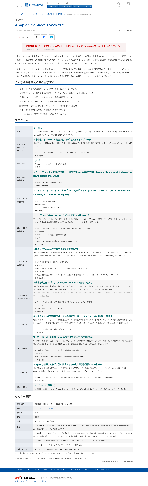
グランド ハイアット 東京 (44, 408)
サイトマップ (105, 470)
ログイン (29, 470)
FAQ (70, 470)
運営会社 (45, 481)
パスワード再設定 (41, 470)
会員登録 (20, 470)
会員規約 (78, 470)
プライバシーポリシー (32, 481)
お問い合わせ (19, 481)
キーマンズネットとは (57, 470)
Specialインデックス (91, 470)
